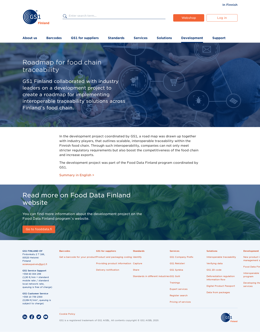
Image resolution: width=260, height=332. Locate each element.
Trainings (175, 282)
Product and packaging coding (114, 257)
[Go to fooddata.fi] (38, 229)
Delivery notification (107, 269)
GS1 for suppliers (85, 38)
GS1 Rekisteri (177, 263)
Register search (179, 295)
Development (192, 38)
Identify (137, 257)
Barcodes (54, 38)
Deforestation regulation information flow (221, 278)
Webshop (189, 18)
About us (29, 38)
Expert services (179, 289)
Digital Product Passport (221, 286)
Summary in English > (76, 175)
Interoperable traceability (221, 257)
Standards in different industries (151, 276)
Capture (137, 263)
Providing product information (113, 263)
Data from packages (218, 292)
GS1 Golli (175, 276)
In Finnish (230, 5)
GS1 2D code (214, 269)
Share (136, 269)
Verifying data (215, 263)
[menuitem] (230, 5)
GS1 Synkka (176, 269)
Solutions (164, 38)
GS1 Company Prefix (181, 257)
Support (219, 38)
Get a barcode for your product (77, 257)
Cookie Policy (67, 314)
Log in (222, 18)
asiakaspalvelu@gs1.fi (34, 264)
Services (140, 38)
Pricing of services (180, 302)
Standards (116, 38)
